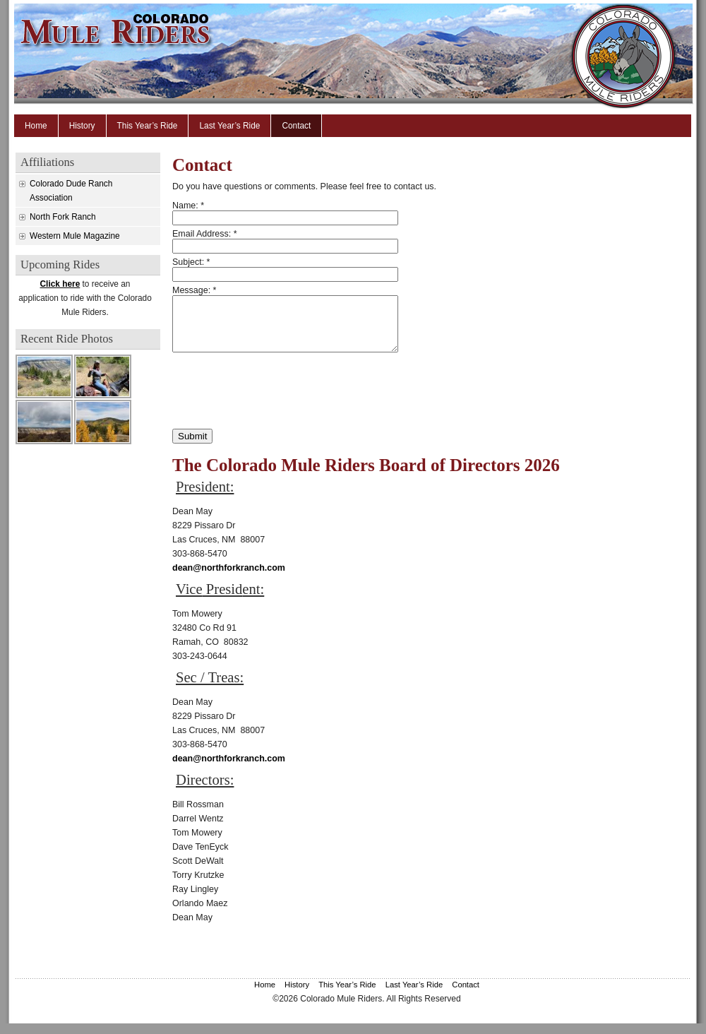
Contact (296, 126)
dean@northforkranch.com (228, 578)
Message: (194, 290)
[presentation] (279, 401)
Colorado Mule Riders (367, 56)
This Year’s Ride (147, 126)
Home (36, 126)
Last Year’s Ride (229, 126)
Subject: (191, 262)
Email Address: (204, 234)
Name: (188, 205)
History (82, 126)
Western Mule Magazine (75, 236)
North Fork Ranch (63, 217)
